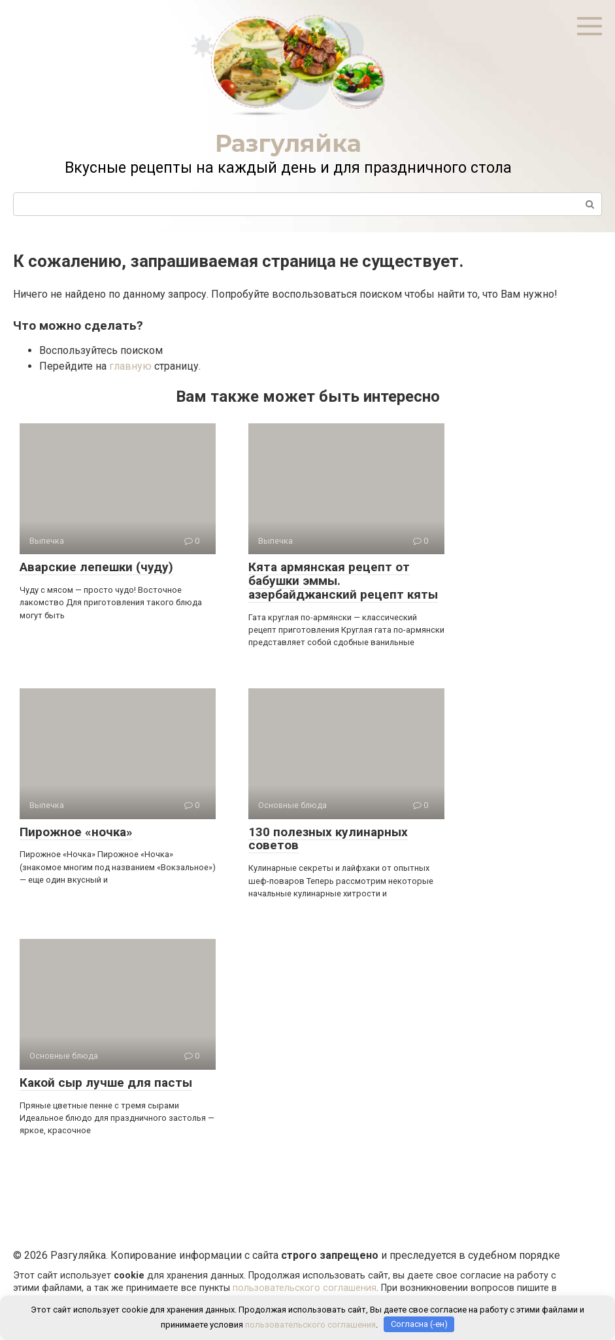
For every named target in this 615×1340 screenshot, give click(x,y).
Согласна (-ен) (419, 1324)
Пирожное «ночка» (76, 831)
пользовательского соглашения (304, 1288)
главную (130, 366)
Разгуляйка (288, 143)
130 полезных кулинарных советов (328, 838)
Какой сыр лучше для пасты (106, 1082)
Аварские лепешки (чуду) (96, 566)
